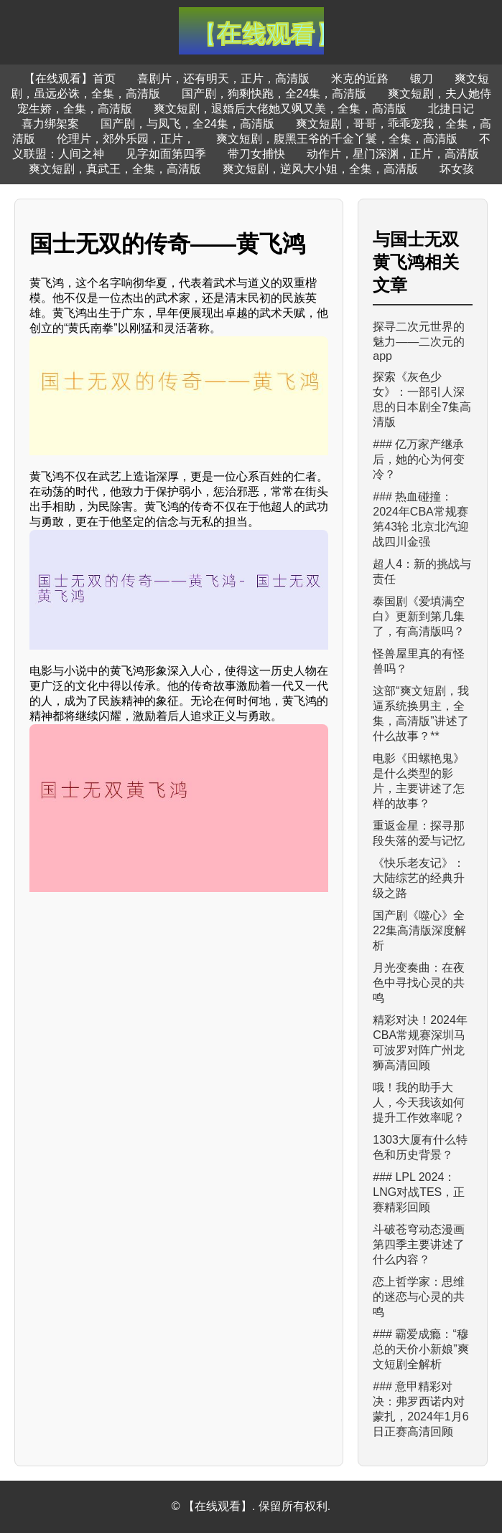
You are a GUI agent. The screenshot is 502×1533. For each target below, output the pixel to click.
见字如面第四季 (166, 154)
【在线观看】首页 (70, 78)
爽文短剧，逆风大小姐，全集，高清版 (320, 169)
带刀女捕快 (256, 154)
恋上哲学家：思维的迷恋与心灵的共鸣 (419, 1297)
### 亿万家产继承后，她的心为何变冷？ (419, 459)
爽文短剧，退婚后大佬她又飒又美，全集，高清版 (280, 109)
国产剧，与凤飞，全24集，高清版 (187, 124)
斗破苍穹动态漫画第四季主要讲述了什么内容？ (419, 1244)
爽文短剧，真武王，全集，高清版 (115, 169)
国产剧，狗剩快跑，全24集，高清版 (274, 93)
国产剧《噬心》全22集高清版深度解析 (419, 930)
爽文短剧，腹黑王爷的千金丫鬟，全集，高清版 (336, 139)
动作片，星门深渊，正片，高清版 (393, 154)
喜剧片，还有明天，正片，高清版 (223, 78)
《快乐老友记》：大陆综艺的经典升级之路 (419, 878)
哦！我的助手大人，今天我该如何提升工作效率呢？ (419, 1102)
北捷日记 (451, 109)
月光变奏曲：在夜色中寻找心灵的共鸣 (419, 983)
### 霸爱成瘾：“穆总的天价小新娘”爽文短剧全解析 (420, 1349)
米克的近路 (360, 78)
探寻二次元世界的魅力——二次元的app (419, 341)
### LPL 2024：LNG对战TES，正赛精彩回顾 (419, 1192)
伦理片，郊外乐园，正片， (126, 139)
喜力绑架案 (50, 124)
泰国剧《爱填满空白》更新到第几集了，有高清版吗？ (419, 616)
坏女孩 (457, 169)
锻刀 (421, 78)
